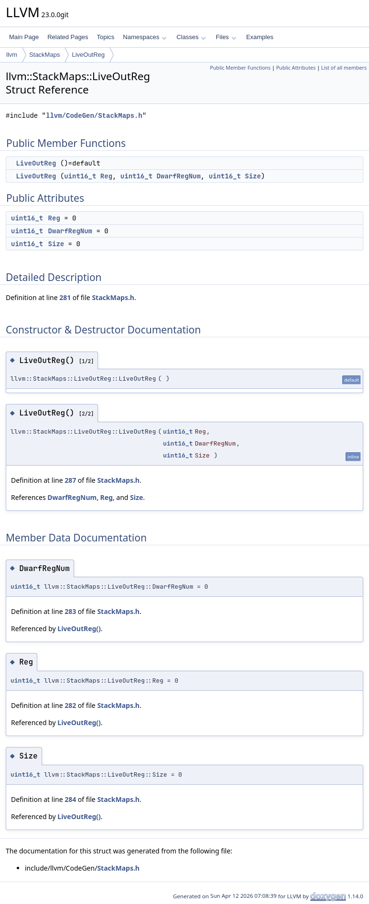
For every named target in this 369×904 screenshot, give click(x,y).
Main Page (24, 37)
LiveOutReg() (79, 628)
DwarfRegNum (178, 176)
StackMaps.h (113, 297)
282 (70, 705)
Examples (259, 37)
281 (65, 297)
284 (70, 799)
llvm (11, 54)
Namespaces (144, 37)
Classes (191, 37)
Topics (105, 37)
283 (70, 611)
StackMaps (44, 54)
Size (253, 176)
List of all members (344, 67)
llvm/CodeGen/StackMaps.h (94, 115)
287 (70, 480)
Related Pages (67, 37)
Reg (106, 176)
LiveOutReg (88, 54)
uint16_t (80, 176)
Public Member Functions (240, 67)
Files (226, 37)
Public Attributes (296, 67)
